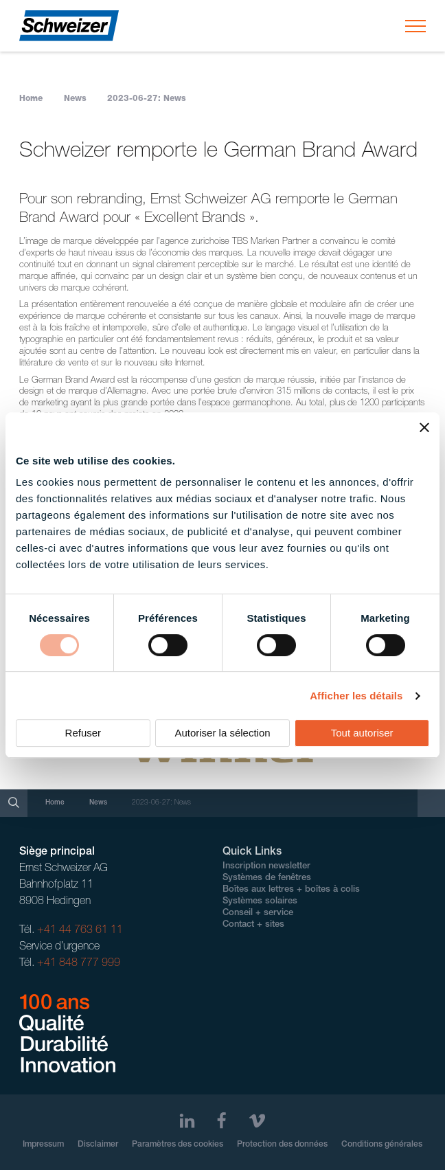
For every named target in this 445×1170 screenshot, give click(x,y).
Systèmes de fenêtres (267, 878)
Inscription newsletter (266, 866)
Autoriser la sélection (222, 733)
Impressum (43, 1144)
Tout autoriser (362, 733)
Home (31, 99)
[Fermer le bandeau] (424, 427)
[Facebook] (221, 1120)
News (75, 99)
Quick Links (252, 852)
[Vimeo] (257, 1120)
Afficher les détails (356, 695)
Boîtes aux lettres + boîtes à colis (291, 890)
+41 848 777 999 (78, 963)
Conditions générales (381, 1144)
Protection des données (282, 1144)
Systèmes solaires (260, 901)
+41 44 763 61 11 (80, 930)
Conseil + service (258, 913)
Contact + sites (253, 925)
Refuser (83, 733)
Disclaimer (98, 1144)
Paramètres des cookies (177, 1144)
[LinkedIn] (187, 1120)
